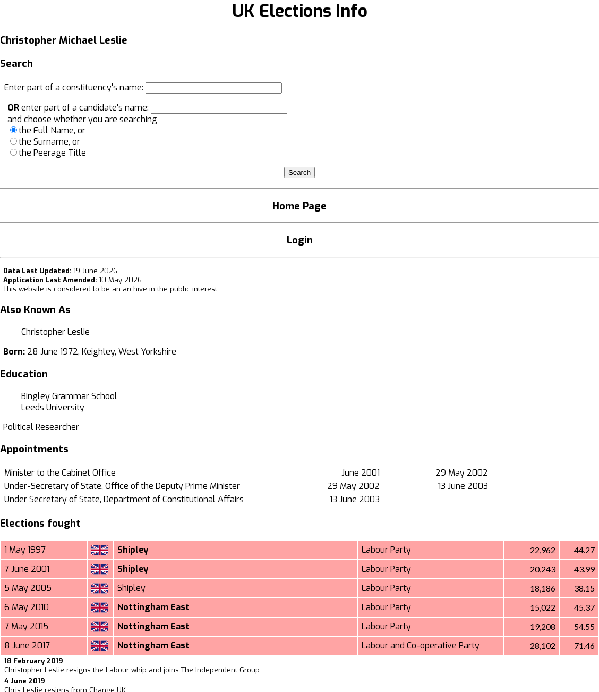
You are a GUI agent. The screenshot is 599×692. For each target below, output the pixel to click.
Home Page (299, 206)
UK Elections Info (299, 11)
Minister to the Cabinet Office (60, 472)
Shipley (132, 549)
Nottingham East (153, 607)
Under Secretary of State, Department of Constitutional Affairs (124, 499)
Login (300, 240)
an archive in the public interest (164, 288)
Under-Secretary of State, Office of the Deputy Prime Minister (122, 486)
